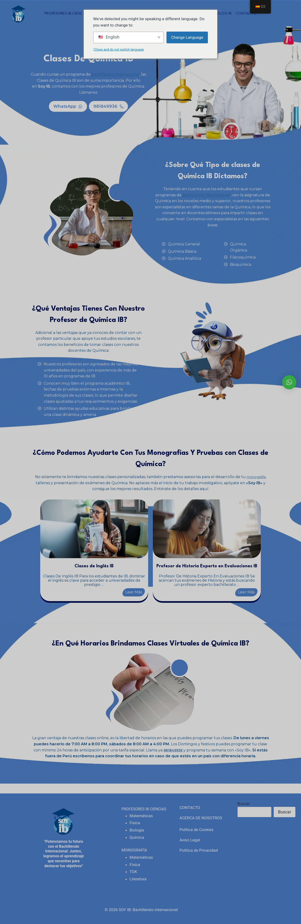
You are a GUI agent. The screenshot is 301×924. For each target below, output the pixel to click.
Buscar (244, 803)
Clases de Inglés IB (104, 566)
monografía (256, 477)
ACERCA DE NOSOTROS (200, 818)
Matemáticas (141, 815)
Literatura (138, 879)
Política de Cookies (196, 829)
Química (137, 837)
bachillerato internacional (115, 74)
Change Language (187, 37)
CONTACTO (246, 13)
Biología (137, 830)
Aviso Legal (189, 840)
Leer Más (132, 592)
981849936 (173, 760)
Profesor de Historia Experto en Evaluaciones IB (197, 569)
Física (135, 822)
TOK (133, 871)
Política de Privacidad (198, 850)
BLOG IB (224, 13)
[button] (289, 382)
